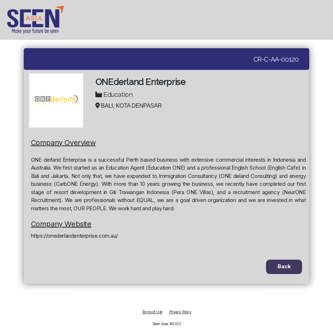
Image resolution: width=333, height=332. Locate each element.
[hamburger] (326, 20)
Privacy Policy (180, 312)
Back (284, 266)
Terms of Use (152, 312)
